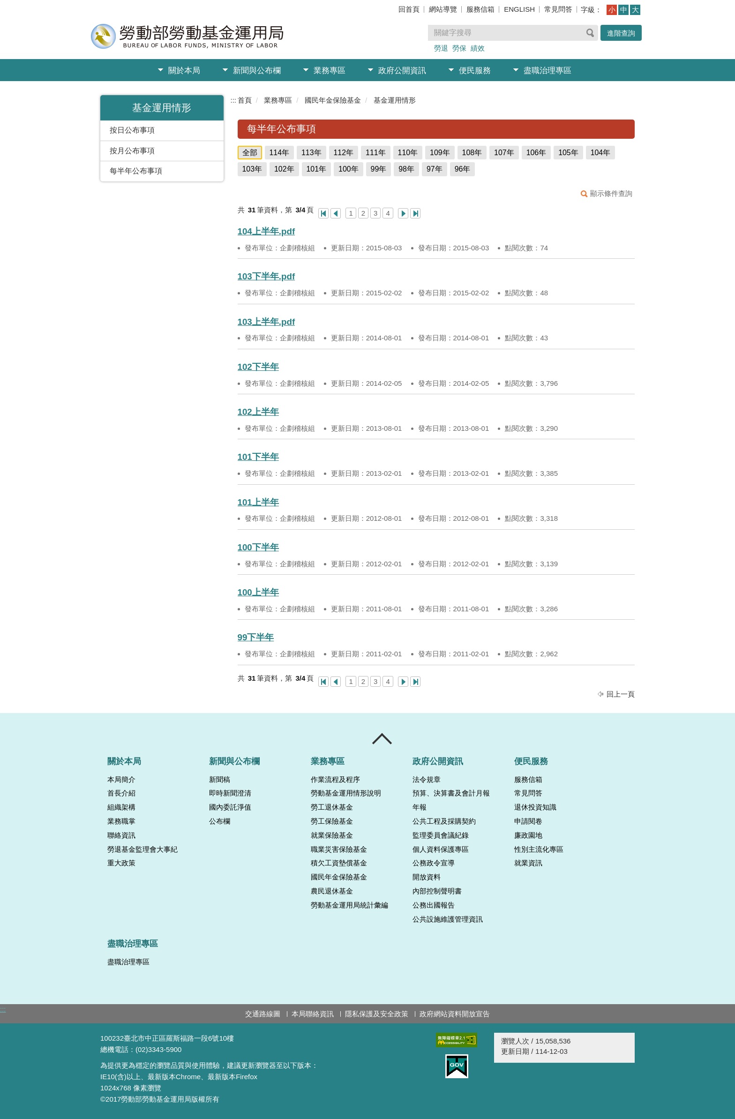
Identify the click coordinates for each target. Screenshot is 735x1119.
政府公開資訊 (402, 70)
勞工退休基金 (332, 807)
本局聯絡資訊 (313, 1014)
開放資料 (426, 877)
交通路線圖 (262, 1014)
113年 (311, 153)
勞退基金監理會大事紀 (142, 849)
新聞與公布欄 (257, 70)
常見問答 (558, 9)
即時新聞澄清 (230, 793)
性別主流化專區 (538, 849)
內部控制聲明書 (437, 891)
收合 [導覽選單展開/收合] (382, 739)
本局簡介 (121, 779)
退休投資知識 (535, 807)
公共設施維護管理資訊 (447, 919)
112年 (344, 153)
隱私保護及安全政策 (376, 1014)
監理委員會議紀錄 (440, 835)
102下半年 (258, 367)
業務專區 (329, 70)
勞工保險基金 (332, 821)
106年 (536, 153)
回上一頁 (621, 694)
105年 (568, 153)
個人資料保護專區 (440, 849)
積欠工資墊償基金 (339, 863)
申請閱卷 (528, 821)
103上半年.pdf (266, 322)
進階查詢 (621, 33)
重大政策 (121, 863)
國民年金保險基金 (333, 100)
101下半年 (258, 457)
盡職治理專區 (547, 70)
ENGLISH (519, 9)
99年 (379, 169)
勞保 (459, 48)
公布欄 (219, 821)
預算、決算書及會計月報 (451, 793)
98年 (406, 169)
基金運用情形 (395, 100)
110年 (408, 153)
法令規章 (426, 779)
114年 (280, 153)
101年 (317, 169)
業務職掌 (121, 821)
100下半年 (258, 547)
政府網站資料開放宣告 (455, 1014)
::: (234, 100)
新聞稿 (219, 779)
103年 (252, 169)
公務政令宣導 (433, 863)
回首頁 (409, 9)
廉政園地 (528, 835)
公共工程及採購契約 (444, 821)
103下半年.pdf (266, 276)
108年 (472, 153)
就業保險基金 (332, 835)
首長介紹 (121, 793)
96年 (463, 169)
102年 (284, 169)
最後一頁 (415, 213)
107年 (504, 153)
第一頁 (323, 213)
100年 (348, 169)
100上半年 (258, 592)
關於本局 (184, 70)
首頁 (245, 100)
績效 (478, 48)
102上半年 (258, 412)
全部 (249, 153)
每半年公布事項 (136, 171)
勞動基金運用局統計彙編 (349, 905)
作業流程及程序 (335, 779)
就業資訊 (528, 863)
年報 (419, 807)
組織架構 (121, 807)
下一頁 (403, 213)
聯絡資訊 (121, 835)
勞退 (441, 48)
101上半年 (258, 502)
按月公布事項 (132, 151)
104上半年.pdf (266, 231)
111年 (376, 153)
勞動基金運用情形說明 (346, 793)
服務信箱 (480, 9)
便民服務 (475, 70)
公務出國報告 (433, 905)
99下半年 (256, 637)
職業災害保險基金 (339, 849)
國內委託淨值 (230, 807)
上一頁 (335, 213)
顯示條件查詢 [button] (611, 193)
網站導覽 (443, 9)
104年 (601, 153)
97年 (434, 169)
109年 (440, 153)
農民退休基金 (332, 891)
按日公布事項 (132, 130)
